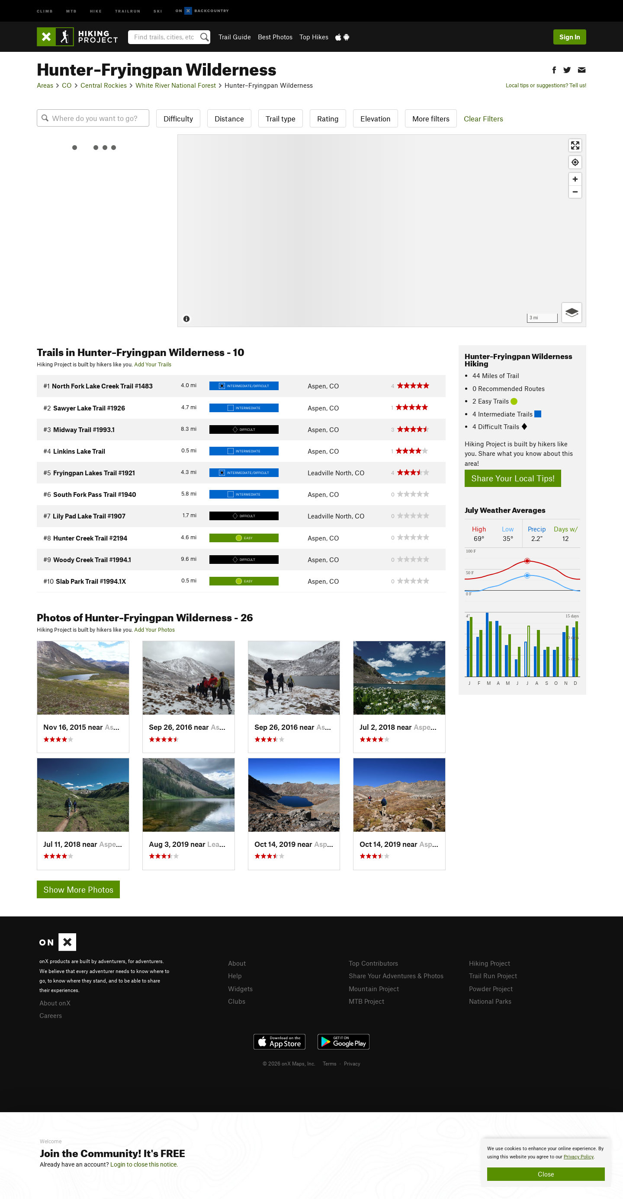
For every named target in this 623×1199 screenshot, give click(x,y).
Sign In (569, 37)
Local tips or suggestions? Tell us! (546, 85)
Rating (328, 118)
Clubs (236, 1001)
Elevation (375, 118)
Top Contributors (373, 963)
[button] (554, 69)
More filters (431, 118)
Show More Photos (78, 889)
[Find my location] (575, 162)
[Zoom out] (575, 191)
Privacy (352, 1063)
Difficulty (178, 118)
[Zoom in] (575, 179)
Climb (45, 10)
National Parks (490, 1001)
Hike (96, 10)
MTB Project (366, 1001)
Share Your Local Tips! (513, 478)
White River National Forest (175, 85)
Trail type (280, 118)
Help (235, 976)
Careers (50, 1015)
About (237, 963)
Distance (229, 118)
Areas (45, 85)
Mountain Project (374, 988)
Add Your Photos (154, 629)
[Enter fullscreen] (575, 145)
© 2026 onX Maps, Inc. (289, 1063)
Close (546, 1174)
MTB (71, 10)
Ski (158, 10)
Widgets (240, 988)
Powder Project (491, 988)
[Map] (382, 231)
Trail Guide (234, 37)
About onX (55, 1003)
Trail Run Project (493, 976)
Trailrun (128, 10)
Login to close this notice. (144, 1164)
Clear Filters (483, 118)
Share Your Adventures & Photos (396, 976)
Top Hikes (313, 37)
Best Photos (275, 37)
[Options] (571, 312)
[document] (546, 1163)
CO (67, 85)
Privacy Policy (579, 1157)
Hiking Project (489, 963)
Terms (330, 1063)
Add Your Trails (152, 364)
